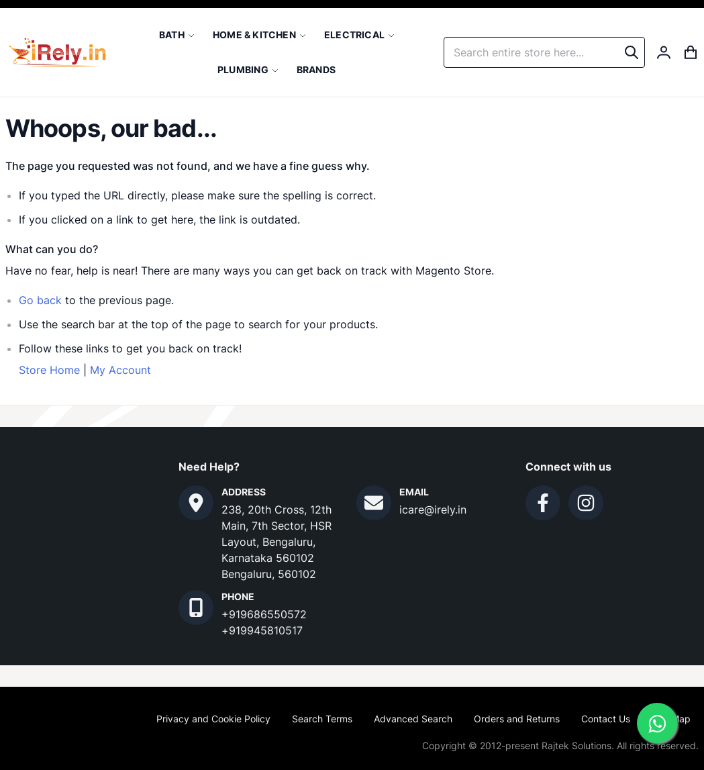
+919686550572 (264, 614)
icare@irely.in (432, 509)
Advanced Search (413, 718)
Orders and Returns (517, 718)
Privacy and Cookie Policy (213, 718)
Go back (40, 300)
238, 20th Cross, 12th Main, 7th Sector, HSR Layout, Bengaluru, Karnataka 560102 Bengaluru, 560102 (276, 542)
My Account (120, 370)
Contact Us (605, 718)
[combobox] (544, 52)
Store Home (49, 370)
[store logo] (57, 52)
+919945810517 (262, 630)
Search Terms (322, 718)
